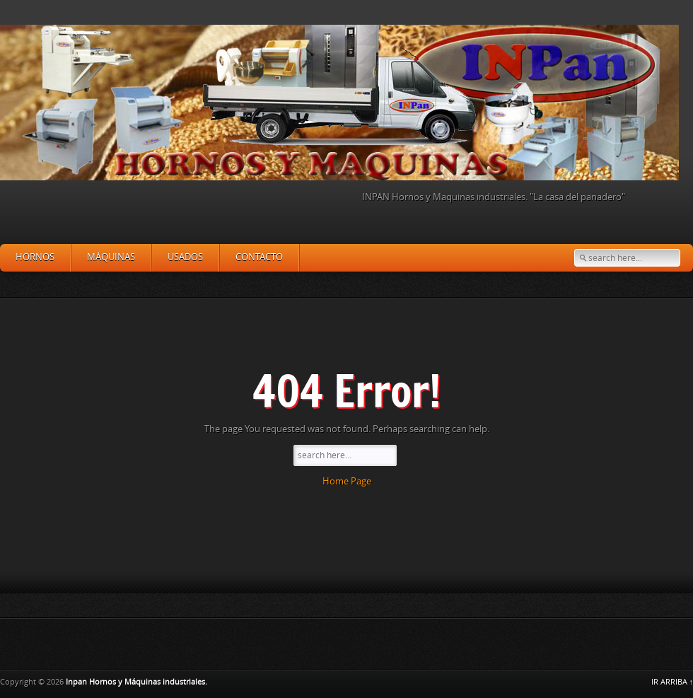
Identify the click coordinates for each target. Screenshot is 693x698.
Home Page (346, 481)
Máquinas (111, 257)
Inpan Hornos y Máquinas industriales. (136, 682)
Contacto (259, 257)
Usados (185, 257)
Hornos (35, 257)
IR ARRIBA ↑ (672, 682)
